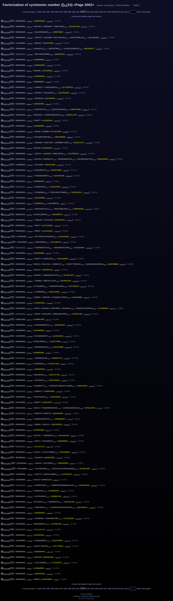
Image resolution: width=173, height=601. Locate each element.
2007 (105, 12)
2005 (97, 12)
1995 (52, 12)
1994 (48, 12)
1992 (39, 12)
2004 (92, 12)
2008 (109, 12)
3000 (139, 12)
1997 (61, 12)
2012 (126, 12)
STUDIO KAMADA (123, 5)
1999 (69, 12)
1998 (65, 12)
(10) (7, 20)
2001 (78, 12)
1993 (44, 12)
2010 (118, 12)
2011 (122, 12)
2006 (101, 12)
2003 (88, 12)
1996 (56, 12)
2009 (114, 12)
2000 (73, 12)
